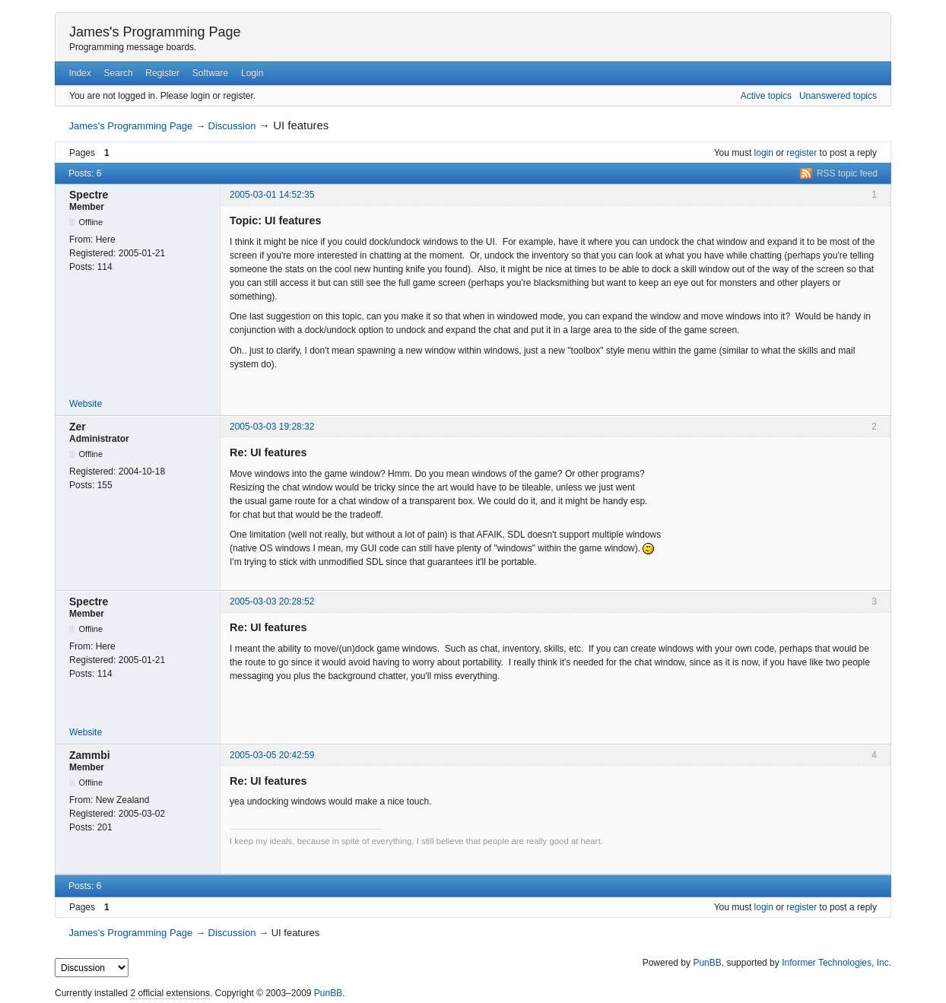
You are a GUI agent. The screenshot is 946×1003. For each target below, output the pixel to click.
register (801, 153)
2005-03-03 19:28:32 (272, 426)
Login (252, 73)
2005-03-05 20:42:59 (272, 755)
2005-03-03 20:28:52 (272, 601)
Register (162, 73)
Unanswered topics (838, 95)
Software (210, 73)
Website (85, 403)
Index (79, 73)
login (763, 153)
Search (118, 73)
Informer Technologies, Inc (835, 962)
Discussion (232, 126)
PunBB (707, 962)
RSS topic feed (847, 173)
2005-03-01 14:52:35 (272, 194)
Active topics (766, 95)
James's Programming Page (155, 32)
